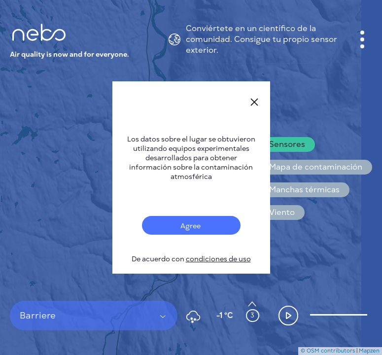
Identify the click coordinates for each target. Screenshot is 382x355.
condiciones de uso (218, 259)
